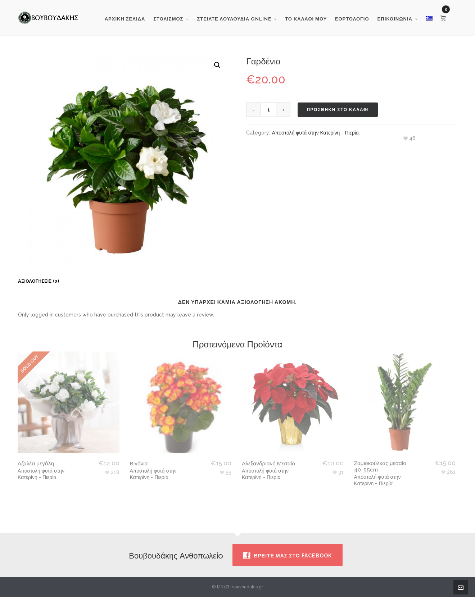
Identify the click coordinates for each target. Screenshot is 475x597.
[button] (217, 65)
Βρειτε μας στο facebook (287, 555)
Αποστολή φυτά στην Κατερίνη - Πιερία (315, 133)
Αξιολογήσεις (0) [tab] (38, 281)
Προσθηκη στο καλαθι (338, 109)
